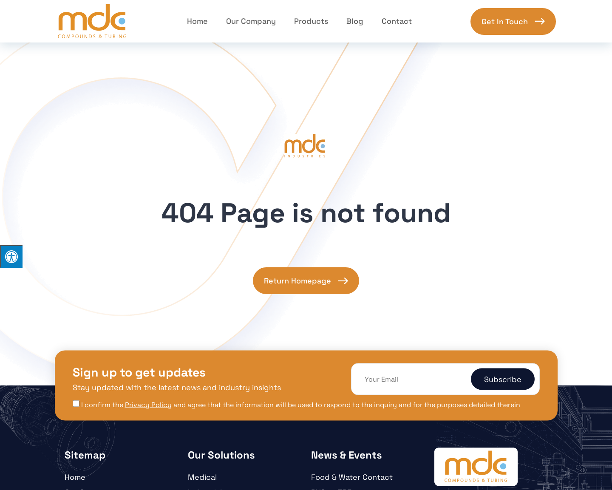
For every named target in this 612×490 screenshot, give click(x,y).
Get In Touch (505, 21)
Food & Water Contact (352, 477)
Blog (354, 21)
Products (311, 21)
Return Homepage (297, 281)
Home (197, 21)
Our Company (251, 21)
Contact (397, 21)
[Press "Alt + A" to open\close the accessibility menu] (11, 256)
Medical (202, 477)
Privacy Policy (148, 404)
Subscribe (502, 379)
